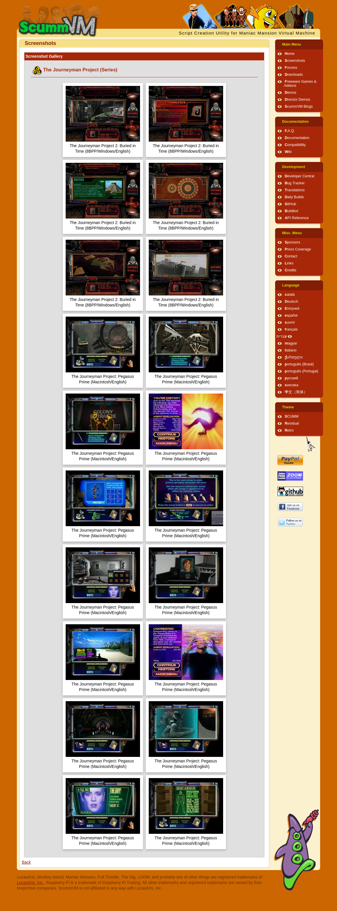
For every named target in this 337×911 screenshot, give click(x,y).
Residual (292, 423)
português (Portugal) (301, 371)
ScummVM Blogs (299, 106)
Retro (289, 430)
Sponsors (292, 242)
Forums (291, 68)
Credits (290, 270)
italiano (291, 350)
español (291, 315)
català (290, 295)
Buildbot (291, 211)
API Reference (297, 218)
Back (26, 862)
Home (290, 54)
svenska (291, 385)
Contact (291, 256)
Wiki (288, 152)
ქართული (294, 357)
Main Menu (291, 44)
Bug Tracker (295, 183)
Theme (288, 407)
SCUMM (292, 416)
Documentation (295, 122)
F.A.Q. (290, 131)
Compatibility (295, 145)
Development (293, 167)
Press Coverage (298, 249)
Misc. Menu (292, 233)
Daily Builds (294, 197)
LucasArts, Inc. (30, 882)
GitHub (290, 204)
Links (289, 263)
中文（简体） (296, 392)
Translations (295, 190)
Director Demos (297, 100)
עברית (282, 336)
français (291, 329)
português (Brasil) (299, 364)
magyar (291, 343)
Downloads (294, 75)
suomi (290, 322)
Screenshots (295, 61)
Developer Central (299, 176)
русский (291, 378)
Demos (290, 93)
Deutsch (291, 302)
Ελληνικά (292, 308)
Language (290, 285)
